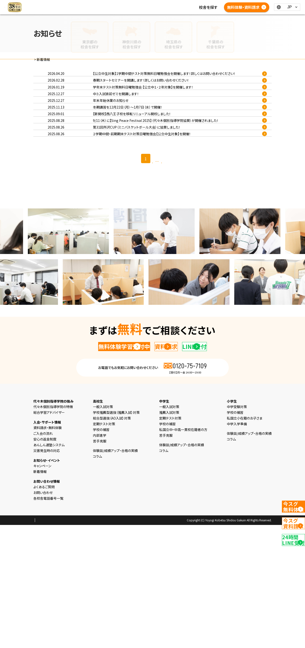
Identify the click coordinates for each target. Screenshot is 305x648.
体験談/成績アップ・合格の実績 (155, 7)
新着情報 (104, 7)
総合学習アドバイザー (49, 535)
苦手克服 (99, 564)
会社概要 (73, 643)
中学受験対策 (237, 529)
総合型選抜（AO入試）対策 (112, 541)
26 (161, 273)
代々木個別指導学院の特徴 (53, 529)
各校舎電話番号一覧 (113, 13)
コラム (120, 7)
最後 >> (171, 273)
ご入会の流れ (43, 556)
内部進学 (99, 558)
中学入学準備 (237, 546)
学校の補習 (101, 552)
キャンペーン (42, 588)
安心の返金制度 (44, 562)
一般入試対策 (103, 529)
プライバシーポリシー (48, 643)
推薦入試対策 (169, 535)
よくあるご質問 (197, 7)
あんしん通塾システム (49, 567)
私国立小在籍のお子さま (244, 541)
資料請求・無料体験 (47, 550)
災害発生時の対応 (46, 573)
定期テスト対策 (104, 546)
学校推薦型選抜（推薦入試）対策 (116, 535)
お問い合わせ (43, 615)
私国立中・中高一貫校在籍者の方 (183, 552)
